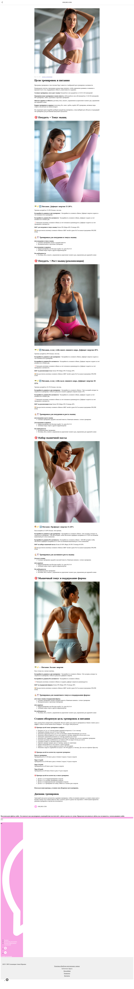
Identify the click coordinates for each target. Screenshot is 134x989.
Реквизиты (67, 974)
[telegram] (5, 954)
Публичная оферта (67, 970)
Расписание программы (10, 942)
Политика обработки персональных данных (67, 967)
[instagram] (5, 950)
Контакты (67, 977)
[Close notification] (2, 820)
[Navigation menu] (2, 822)
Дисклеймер (67, 972)
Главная (6, 941)
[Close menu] (1, 824)
